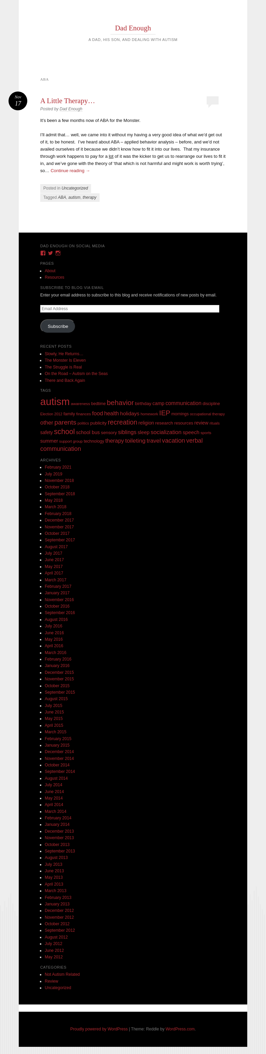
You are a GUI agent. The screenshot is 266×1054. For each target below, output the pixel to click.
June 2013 (54, 871)
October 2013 (57, 844)
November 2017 (59, 527)
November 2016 (59, 599)
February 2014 (58, 818)
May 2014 (54, 798)
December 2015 (59, 672)
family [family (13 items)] (69, 413)
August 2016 (56, 619)
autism (74, 197)
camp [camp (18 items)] (158, 403)
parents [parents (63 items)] (65, 422)
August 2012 (56, 937)
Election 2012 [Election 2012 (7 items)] (51, 414)
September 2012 (60, 930)
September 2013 (60, 851)
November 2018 (59, 480)
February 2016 (58, 659)
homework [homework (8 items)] (149, 414)
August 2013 (56, 857)
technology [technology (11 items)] (94, 441)
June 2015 (54, 712)
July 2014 (53, 784)
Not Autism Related (62, 974)
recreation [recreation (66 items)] (122, 422)
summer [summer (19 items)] (49, 441)
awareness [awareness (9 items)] (80, 403)
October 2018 (57, 487)
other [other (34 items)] (46, 422)
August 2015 (56, 698)
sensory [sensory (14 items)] (109, 432)
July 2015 (53, 705)
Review (51, 981)
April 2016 (54, 645)
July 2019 (53, 474)
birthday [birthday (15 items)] (143, 403)
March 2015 (55, 732)
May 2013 (54, 877)
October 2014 (57, 765)
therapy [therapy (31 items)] (114, 441)
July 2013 (53, 864)
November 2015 (59, 679)
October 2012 (57, 923)
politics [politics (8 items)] (83, 423)
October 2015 (57, 685)
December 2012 (59, 910)
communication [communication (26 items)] (183, 403)
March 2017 (55, 580)
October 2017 (57, 533)
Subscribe (58, 326)
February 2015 (58, 738)
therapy (89, 197)
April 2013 (54, 884)
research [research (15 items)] (164, 423)
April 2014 (54, 804)
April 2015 (54, 725)
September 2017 (60, 540)
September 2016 (60, 612)
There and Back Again (65, 380)
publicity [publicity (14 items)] (98, 423)
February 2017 (58, 586)
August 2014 (56, 778)
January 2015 (57, 745)
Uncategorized (74, 188)
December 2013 (59, 831)
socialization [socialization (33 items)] (166, 432)
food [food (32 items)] (97, 413)
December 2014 (59, 751)
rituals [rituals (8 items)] (214, 423)
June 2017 (54, 559)
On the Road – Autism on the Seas (76, 373)
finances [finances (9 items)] (83, 414)
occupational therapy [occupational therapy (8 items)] (207, 414)
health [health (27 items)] (111, 413)
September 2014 (60, 771)
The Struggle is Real (63, 367)
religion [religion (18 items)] (146, 423)
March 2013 (55, 890)
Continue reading (70, 170)
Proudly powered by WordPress (99, 1029)
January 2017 (57, 593)
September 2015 (60, 692)
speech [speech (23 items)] (191, 432)
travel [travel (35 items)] (154, 441)
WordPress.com (180, 1029)
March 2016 (55, 652)
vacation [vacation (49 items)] (173, 440)
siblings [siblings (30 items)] (127, 432)
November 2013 (59, 837)
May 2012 (54, 957)
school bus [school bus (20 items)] (88, 432)
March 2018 (55, 506)
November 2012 (59, 917)
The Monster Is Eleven (65, 360)
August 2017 (56, 546)
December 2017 (59, 520)
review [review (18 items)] (201, 423)
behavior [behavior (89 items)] (120, 402)
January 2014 (57, 824)
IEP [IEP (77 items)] (164, 413)
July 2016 (53, 626)
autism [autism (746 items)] (55, 401)
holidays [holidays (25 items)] (129, 413)
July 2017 (53, 553)
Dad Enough (133, 28)
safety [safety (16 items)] (46, 432)
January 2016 (57, 665)
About (50, 270)
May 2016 (54, 639)
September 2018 (60, 493)
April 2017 (54, 573)
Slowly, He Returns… (64, 353)
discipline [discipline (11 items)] (211, 403)
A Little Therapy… (67, 101)
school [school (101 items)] (64, 431)
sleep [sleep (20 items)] (143, 432)
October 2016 (57, 606)
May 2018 (54, 500)
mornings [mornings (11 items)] (180, 414)
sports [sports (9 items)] (206, 432)
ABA (62, 197)
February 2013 (58, 897)
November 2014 (59, 758)
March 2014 (55, 811)
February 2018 (58, 513)
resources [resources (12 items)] (183, 423)
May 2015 (54, 718)
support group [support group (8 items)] (71, 441)
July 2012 (53, 943)
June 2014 (54, 791)
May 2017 (54, 566)
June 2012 (54, 950)
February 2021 (58, 467)
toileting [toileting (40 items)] (135, 440)
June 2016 (54, 632)
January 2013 (57, 904)
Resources (54, 277)
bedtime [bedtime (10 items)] (98, 403)
